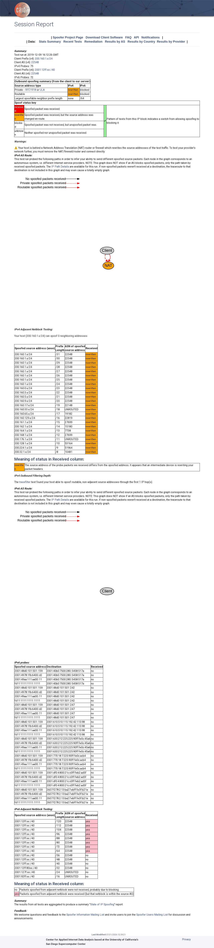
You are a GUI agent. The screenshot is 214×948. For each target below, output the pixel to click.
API (136, 37)
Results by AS (115, 41)
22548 (35, 62)
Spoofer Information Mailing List (85, 914)
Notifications (150, 37)
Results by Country (141, 41)
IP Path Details (60, 166)
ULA (42, 89)
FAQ (128, 37)
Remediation (93, 41)
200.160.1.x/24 (43, 58)
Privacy (186, 939)
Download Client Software (104, 37)
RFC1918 (30, 89)
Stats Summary (50, 41)
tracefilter (24, 482)
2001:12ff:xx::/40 (45, 69)
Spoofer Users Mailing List (152, 914)
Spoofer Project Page (68, 37)
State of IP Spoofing (102, 904)
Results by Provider (171, 41)
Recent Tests (72, 41)
